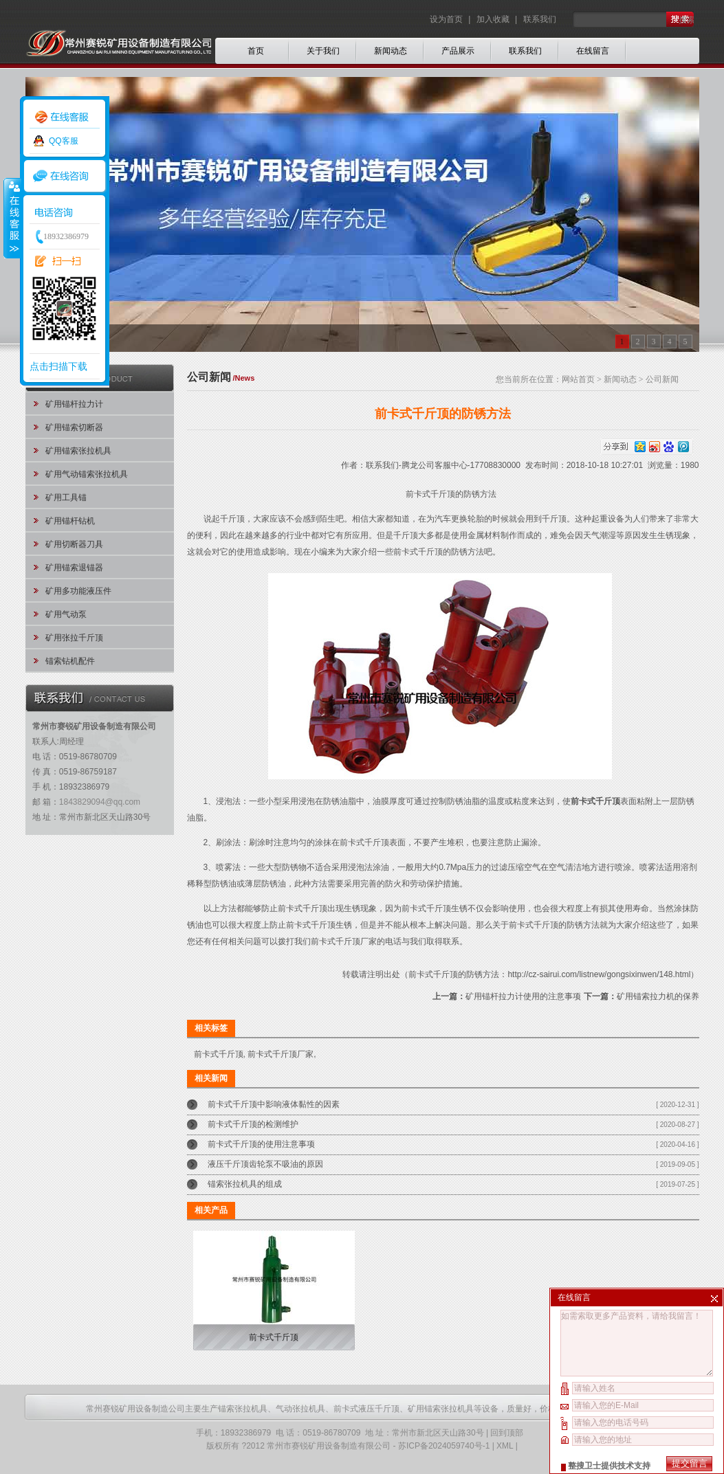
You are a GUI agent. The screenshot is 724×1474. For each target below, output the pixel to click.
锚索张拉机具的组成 (245, 1184)
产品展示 (457, 51)
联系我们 (539, 19)
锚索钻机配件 (70, 661)
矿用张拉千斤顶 (74, 638)
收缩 (11, 217)
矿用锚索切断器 (74, 427)
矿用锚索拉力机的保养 (658, 996)
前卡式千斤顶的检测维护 (253, 1124)
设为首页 (447, 19)
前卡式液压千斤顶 (366, 1409)
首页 (256, 51)
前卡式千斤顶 (218, 1054)
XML (504, 1446)
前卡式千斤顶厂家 (344, 941)
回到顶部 (506, 1433)
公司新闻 (662, 379)
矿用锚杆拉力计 (74, 404)
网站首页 (578, 379)
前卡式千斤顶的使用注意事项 (261, 1144)
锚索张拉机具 (242, 1409)
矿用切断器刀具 (74, 544)
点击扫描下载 (58, 366)
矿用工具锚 (66, 497)
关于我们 (323, 51)
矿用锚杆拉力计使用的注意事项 (523, 996)
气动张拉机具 (300, 1409)
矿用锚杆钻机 (70, 521)
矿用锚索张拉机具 (78, 451)
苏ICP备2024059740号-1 (444, 1446)
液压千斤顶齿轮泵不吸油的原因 (265, 1164)
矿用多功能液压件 (78, 591)
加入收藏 (492, 19)
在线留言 (592, 51)
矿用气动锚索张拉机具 (86, 474)
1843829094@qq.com (99, 802)
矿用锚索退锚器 (74, 567)
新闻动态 (390, 51)
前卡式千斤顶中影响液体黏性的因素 (274, 1104)
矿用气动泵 (66, 614)
